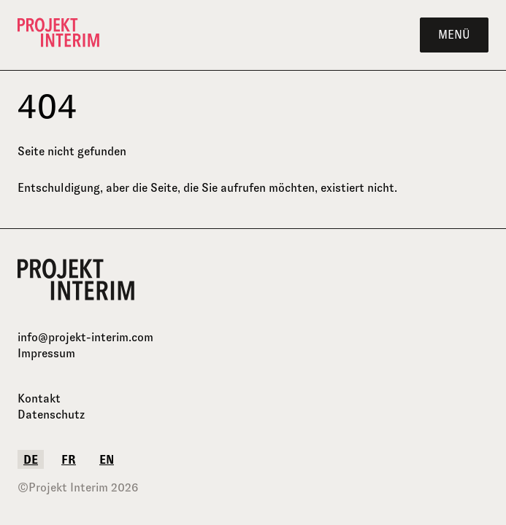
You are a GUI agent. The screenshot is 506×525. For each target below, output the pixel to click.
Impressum (46, 352)
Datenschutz (51, 414)
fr (68, 459)
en (106, 459)
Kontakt (39, 398)
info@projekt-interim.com (85, 336)
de (30, 459)
